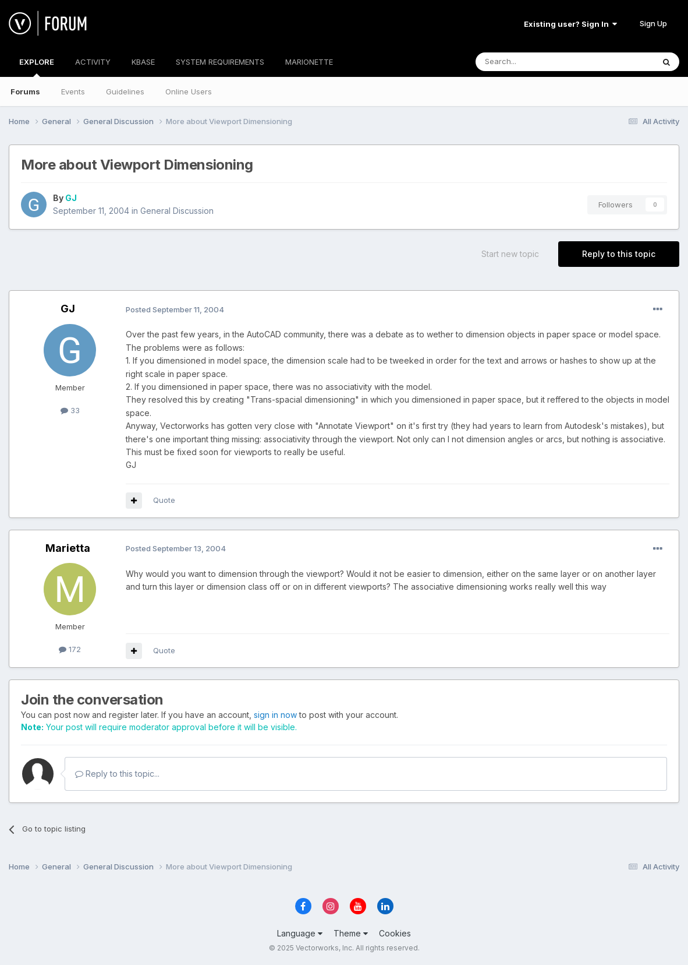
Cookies (395, 933)
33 (70, 410)
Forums (25, 91)
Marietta (67, 548)
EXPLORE (36, 67)
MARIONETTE (309, 61)
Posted (175, 309)
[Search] (535, 61)
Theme (351, 933)
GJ (71, 198)
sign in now (275, 715)
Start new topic (510, 254)
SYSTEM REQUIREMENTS (220, 61)
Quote (164, 500)
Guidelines (125, 91)
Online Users (188, 91)
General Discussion (177, 211)
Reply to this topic (618, 254)
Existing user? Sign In (570, 24)
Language (299, 933)
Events (73, 91)
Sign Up (653, 23)
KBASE (143, 61)
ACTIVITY (93, 61)
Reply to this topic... (117, 774)
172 (70, 649)
